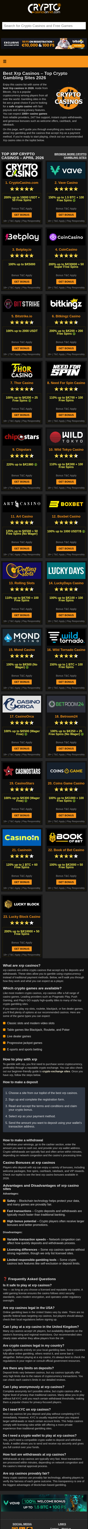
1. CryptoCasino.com (21, 182)
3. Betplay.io (22, 249)
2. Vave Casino (66, 182)
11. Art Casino (22, 516)
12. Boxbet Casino (66, 516)
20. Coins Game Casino (66, 783)
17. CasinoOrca (22, 716)
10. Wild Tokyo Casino (66, 449)
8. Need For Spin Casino (66, 383)
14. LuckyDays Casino (66, 583)
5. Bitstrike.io (21, 316)
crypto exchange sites (56, 1071)
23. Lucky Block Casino (21, 916)
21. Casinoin (22, 850)
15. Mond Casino (22, 650)
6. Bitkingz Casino (66, 316)
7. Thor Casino (21, 383)
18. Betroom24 (66, 716)
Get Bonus (21, 214)
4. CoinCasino (66, 249)
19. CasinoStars (21, 783)
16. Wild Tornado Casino (66, 650)
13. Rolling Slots (22, 583)
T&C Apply (14, 221)
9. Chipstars (21, 449)
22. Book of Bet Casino (66, 850)
